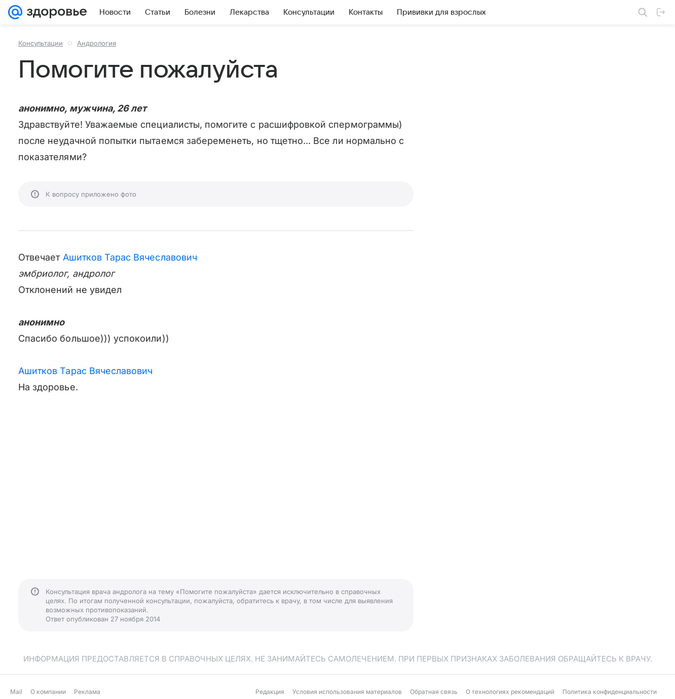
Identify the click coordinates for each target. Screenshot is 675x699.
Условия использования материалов (347, 691)
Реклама (87, 691)
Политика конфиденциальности (609, 691)
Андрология (96, 43)
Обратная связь (434, 691)
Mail (16, 691)
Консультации (40, 43)
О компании (48, 691)
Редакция (269, 691)
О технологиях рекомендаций (510, 691)
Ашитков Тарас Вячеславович (130, 257)
